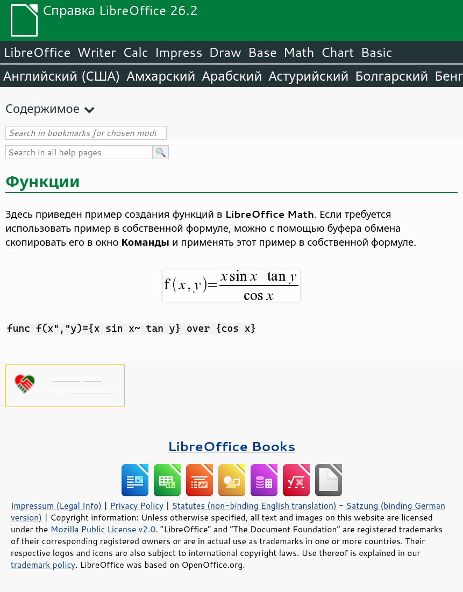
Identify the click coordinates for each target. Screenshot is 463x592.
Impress (179, 52)
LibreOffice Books (232, 446)
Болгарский (392, 76)
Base (262, 52)
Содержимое (42, 108)
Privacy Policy (136, 505)
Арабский (232, 76)
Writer (96, 52)
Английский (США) (61, 76)
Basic (376, 52)
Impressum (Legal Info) (56, 505)
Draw (225, 52)
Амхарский (161, 76)
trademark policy (43, 564)
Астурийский (308, 76)
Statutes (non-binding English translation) (254, 505)
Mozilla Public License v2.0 (103, 529)
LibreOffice (36, 52)
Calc (135, 52)
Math (299, 52)
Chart (337, 52)
